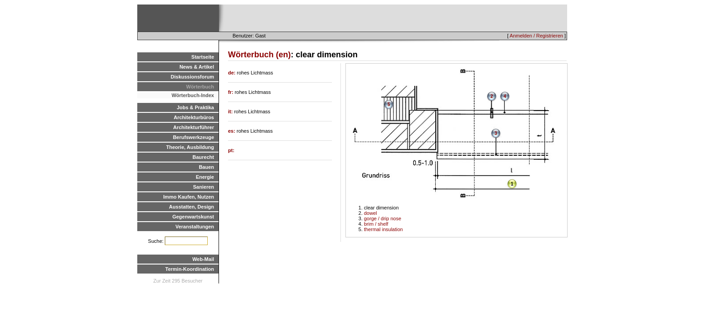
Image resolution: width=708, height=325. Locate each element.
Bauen (206, 167)
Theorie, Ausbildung (190, 147)
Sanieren (203, 187)
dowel (370, 213)
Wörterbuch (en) (259, 54)
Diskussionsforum (192, 76)
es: (232, 131)
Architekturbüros (194, 117)
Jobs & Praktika (195, 107)
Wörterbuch (200, 86)
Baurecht (203, 157)
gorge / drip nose (382, 218)
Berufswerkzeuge (193, 137)
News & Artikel (196, 67)
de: (232, 72)
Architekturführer (193, 127)
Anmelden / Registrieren (536, 35)
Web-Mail (203, 259)
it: (231, 111)
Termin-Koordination (189, 269)
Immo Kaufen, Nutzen (188, 197)
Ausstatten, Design (191, 206)
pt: (231, 150)
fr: (231, 92)
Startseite (202, 57)
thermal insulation (383, 229)
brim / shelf (376, 224)
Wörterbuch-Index (193, 95)
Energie (205, 177)
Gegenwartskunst (193, 216)
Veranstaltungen (194, 226)
